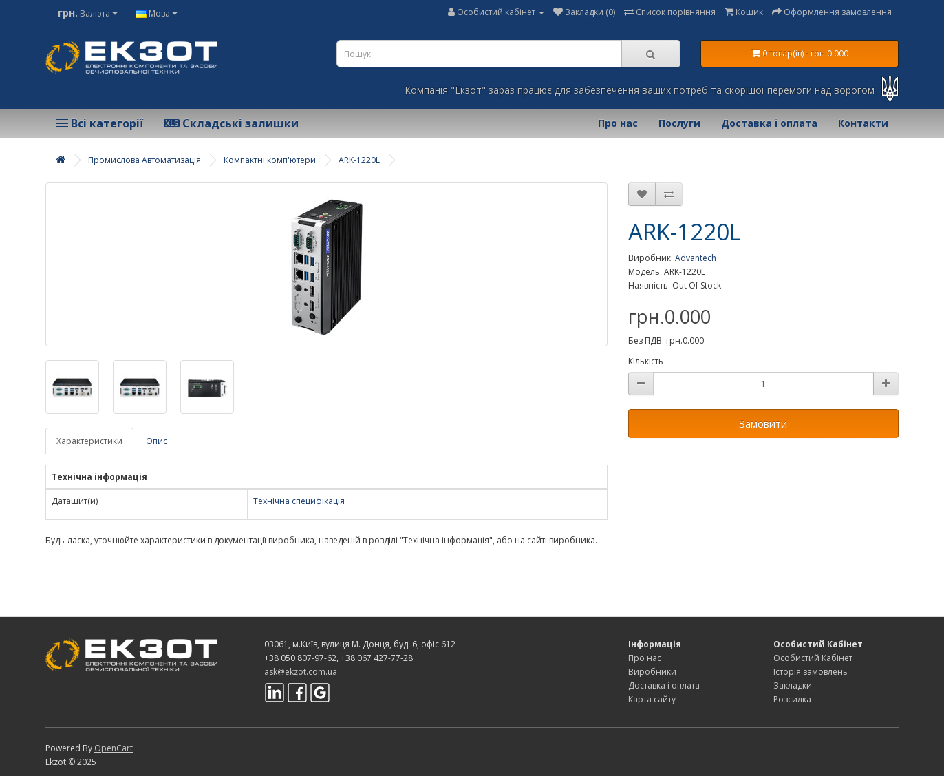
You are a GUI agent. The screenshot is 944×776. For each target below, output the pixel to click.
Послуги (679, 122)
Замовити (763, 423)
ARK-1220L (359, 160)
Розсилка (792, 699)
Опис (156, 441)
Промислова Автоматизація (144, 160)
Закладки (792, 685)
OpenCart (113, 748)
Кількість (645, 361)
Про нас (618, 122)
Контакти (863, 122)
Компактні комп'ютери (270, 160)
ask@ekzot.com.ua (300, 672)
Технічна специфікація (299, 501)
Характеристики (89, 441)
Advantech (695, 258)
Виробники (652, 672)
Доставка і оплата (769, 122)
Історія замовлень (810, 672)
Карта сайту (652, 699)
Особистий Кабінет (812, 658)
